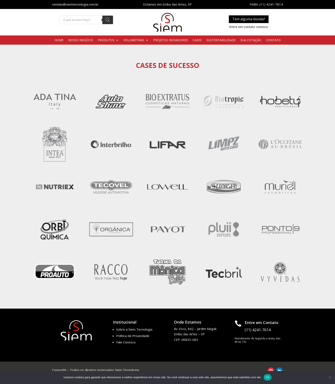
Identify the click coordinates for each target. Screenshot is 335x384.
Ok (267, 377)
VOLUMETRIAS (133, 40)
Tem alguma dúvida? (248, 19)
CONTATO (273, 40)
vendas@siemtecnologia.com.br (75, 4)
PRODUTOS (106, 40)
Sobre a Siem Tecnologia (134, 329)
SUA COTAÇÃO (250, 40)
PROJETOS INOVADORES (170, 40)
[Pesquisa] (107, 20)
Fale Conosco (126, 342)
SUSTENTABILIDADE (221, 40)
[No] (330, 377)
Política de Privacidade (132, 336)
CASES (197, 40)
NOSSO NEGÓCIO (80, 40)
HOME (58, 40)
